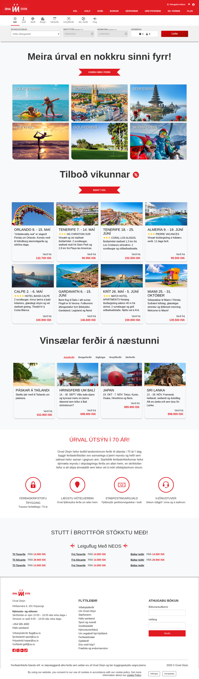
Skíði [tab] (32, 20)
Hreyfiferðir (153, 11)
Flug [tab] (95, 20)
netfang (153, 619)
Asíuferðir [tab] (65, 357)
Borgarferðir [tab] (83, 357)
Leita (175, 33)
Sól (75, 11)
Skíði (100, 11)
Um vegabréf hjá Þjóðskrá (93, 633)
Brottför (73, 29)
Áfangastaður (19, 29)
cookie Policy (134, 675)
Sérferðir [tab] (54, 20)
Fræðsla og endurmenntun (93, 648)
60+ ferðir (174, 11)
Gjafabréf (84, 641)
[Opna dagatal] (92, 34)
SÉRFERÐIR (131, 11)
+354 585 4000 (20, 624)
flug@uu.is (35, 633)
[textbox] (35, 34)
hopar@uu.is (31, 641)
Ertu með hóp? (87, 645)
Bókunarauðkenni (158, 607)
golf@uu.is (29, 644)
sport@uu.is (32, 637)
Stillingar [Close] (154, 673)
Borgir (114, 11)
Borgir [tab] (43, 20)
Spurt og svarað (87, 622)
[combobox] (35, 34)
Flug (190, 11)
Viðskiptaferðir (86, 607)
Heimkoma (107, 29)
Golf (87, 11)
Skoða (167, 633)
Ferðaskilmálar (87, 637)
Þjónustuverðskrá (88, 630)
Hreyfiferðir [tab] (68, 20)
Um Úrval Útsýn (87, 611)
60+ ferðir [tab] (83, 20)
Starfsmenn (85, 615)
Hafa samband (20, 628)
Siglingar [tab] (100, 357)
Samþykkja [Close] (169, 673)
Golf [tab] (24, 20)
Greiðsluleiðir (86, 626)
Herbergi (136, 29)
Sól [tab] (15, 20)
